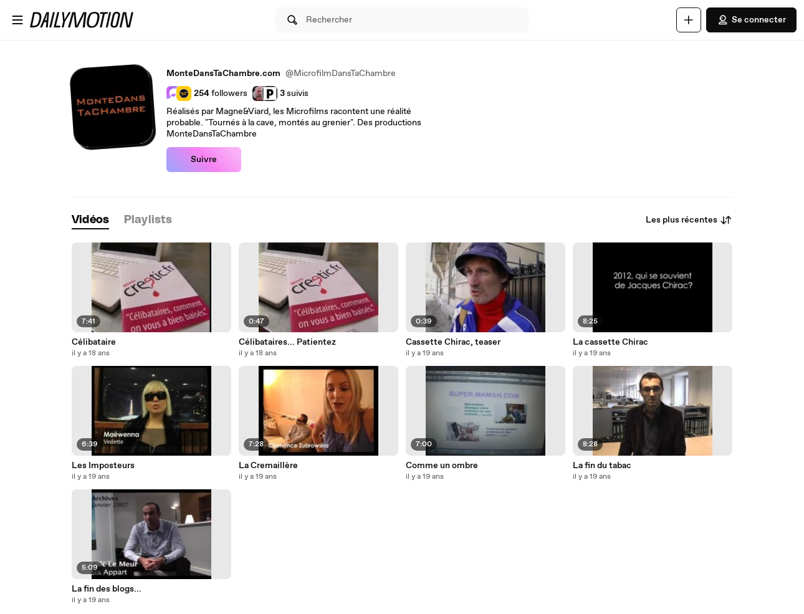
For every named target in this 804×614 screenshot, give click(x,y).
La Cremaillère (268, 466)
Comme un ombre (442, 466)
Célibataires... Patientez (287, 342)
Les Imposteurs (103, 466)
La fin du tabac (602, 466)
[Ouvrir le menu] (17, 19)
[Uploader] (688, 19)
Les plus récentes (689, 220)
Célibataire (94, 342)
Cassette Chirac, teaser (453, 342)
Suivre (204, 159)
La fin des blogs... (106, 589)
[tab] (90, 220)
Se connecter (751, 20)
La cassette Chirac (610, 342)
